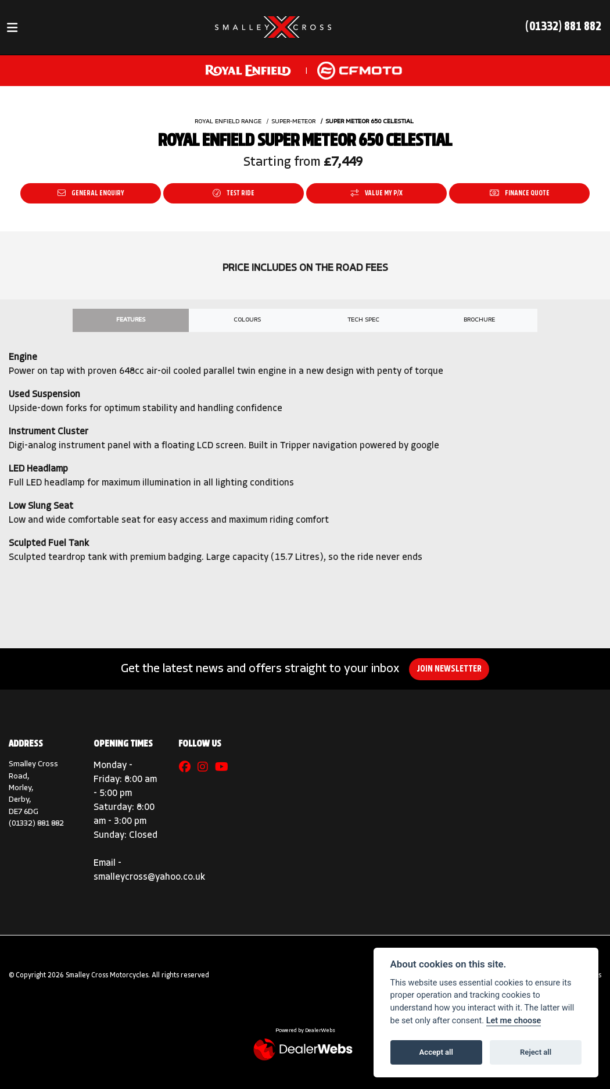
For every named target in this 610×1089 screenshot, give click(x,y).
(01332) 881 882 (563, 27)
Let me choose (513, 1021)
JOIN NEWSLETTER (452, 669)
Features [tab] (130, 320)
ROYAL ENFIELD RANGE (228, 122)
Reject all (535, 1052)
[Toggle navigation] (12, 27)
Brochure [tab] (479, 320)
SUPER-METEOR (293, 122)
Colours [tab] (247, 320)
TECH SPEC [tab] (363, 320)
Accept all (436, 1052)
